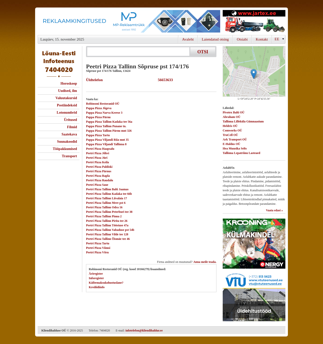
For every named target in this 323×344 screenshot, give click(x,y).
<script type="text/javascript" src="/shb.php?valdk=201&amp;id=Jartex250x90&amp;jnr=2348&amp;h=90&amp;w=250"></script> (254, 21)
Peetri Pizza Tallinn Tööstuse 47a (107, 225)
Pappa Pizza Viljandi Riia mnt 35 (107, 139)
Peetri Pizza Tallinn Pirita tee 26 (106, 221)
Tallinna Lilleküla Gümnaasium (243, 121)
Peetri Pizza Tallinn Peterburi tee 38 (109, 212)
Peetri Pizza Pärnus (98, 171)
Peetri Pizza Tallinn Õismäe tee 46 (108, 239)
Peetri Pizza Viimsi (98, 248)
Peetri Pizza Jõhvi (97, 153)
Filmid (72, 127)
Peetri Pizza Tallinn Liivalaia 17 (106, 198)
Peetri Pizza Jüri (96, 157)
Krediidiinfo (97, 287)
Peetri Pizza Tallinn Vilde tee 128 (107, 234)
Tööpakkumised (65, 149)
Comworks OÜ (232, 130)
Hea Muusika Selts (235, 148)
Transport (69, 156)
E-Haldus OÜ (231, 144)
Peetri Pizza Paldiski (99, 166)
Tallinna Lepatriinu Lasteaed (241, 153)
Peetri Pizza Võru (97, 252)
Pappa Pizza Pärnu (98, 117)
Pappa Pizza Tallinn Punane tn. (106, 126)
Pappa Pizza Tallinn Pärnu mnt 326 (109, 130)
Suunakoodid (67, 141)
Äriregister (96, 273)
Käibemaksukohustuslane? (106, 282)
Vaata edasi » (274, 210)
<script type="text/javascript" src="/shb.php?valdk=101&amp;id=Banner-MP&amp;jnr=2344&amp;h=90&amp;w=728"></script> (129, 21)
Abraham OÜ (231, 117)
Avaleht (188, 39)
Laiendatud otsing (215, 39)
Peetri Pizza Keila (97, 162)
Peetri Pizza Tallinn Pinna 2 (104, 216)
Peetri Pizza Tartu (97, 243)
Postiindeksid (67, 105)
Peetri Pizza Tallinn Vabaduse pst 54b (110, 230)
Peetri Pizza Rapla (98, 176)
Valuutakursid (66, 98)
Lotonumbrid (67, 112)
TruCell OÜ (230, 135)
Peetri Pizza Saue (97, 185)
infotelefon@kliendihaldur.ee (144, 330)
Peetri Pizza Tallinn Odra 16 (104, 207)
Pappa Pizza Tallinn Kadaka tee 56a (109, 121)
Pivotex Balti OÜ (234, 112)
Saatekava (69, 134)
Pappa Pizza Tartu (98, 135)
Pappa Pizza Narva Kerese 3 (104, 112)
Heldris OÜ (230, 126)
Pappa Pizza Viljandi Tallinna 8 (106, 144)
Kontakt (262, 39)
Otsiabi (242, 39)
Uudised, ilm (67, 91)
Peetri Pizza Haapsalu (100, 148)
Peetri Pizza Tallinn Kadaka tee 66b (109, 194)
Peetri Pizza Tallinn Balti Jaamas (107, 189)
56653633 (164, 80)
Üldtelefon (94, 80)
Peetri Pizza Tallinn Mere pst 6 (105, 203)
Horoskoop (68, 83)
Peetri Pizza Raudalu (99, 180)
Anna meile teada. (204, 262)
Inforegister (96, 278)
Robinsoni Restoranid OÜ (102, 103)
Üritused (70, 120)
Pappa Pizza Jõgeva (98, 108)
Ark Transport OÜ (235, 139)
